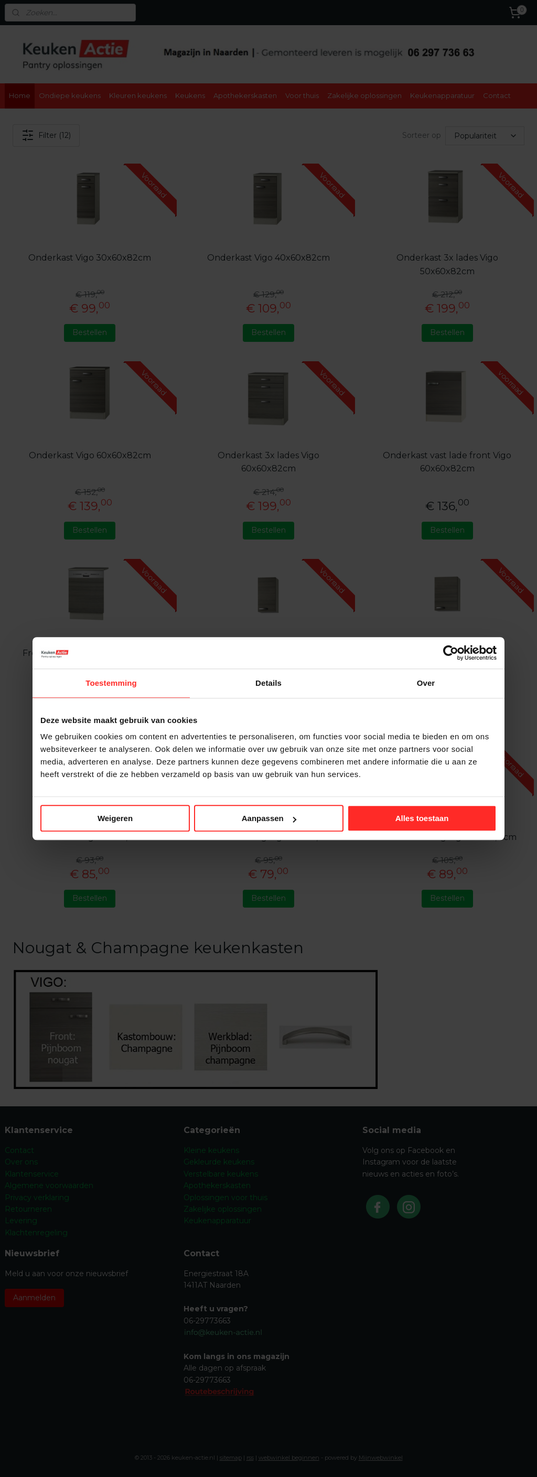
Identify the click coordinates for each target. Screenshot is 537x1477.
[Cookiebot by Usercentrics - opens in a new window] (451, 653)
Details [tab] (268, 682)
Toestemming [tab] (111, 682)
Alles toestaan (422, 818)
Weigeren (115, 818)
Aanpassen (269, 818)
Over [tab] (426, 682)
